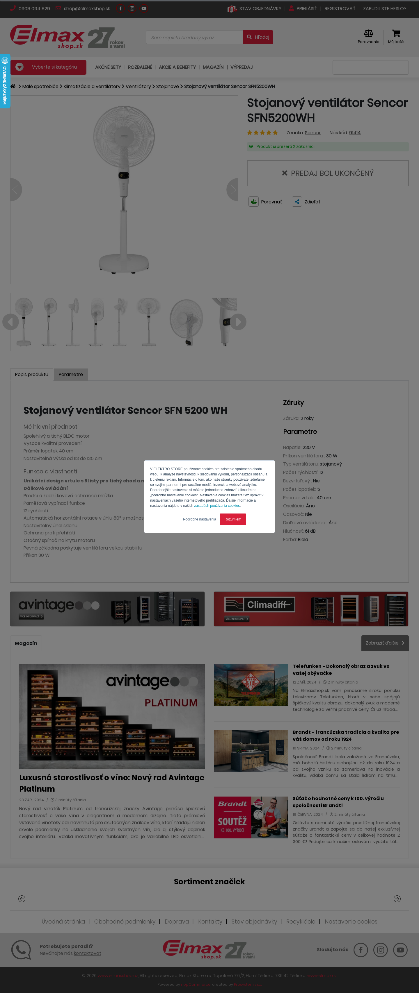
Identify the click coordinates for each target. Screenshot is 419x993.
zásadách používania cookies (217, 506)
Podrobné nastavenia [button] (199, 519)
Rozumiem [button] (233, 519)
